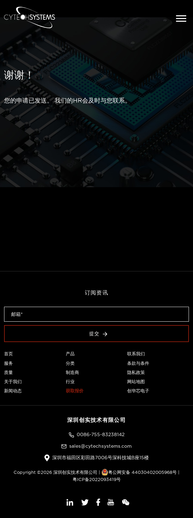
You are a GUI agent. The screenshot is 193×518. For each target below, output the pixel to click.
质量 (8, 372)
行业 (70, 381)
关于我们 (13, 381)
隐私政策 (136, 372)
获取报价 (74, 390)
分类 (70, 363)
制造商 (72, 372)
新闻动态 (13, 390)
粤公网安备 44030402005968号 (139, 472)
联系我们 (136, 353)
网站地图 (136, 381)
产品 (70, 353)
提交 (98, 333)
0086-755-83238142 (100, 434)
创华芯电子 (138, 390)
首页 (8, 353)
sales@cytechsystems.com (100, 446)
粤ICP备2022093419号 (97, 479)
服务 (8, 363)
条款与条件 (138, 363)
